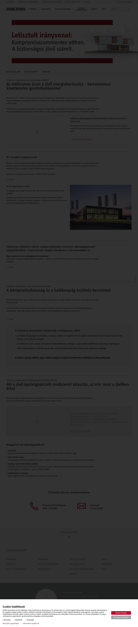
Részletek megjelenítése (11, 623)
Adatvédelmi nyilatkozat (31, 623)
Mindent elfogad (121, 613)
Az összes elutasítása (121, 617)
